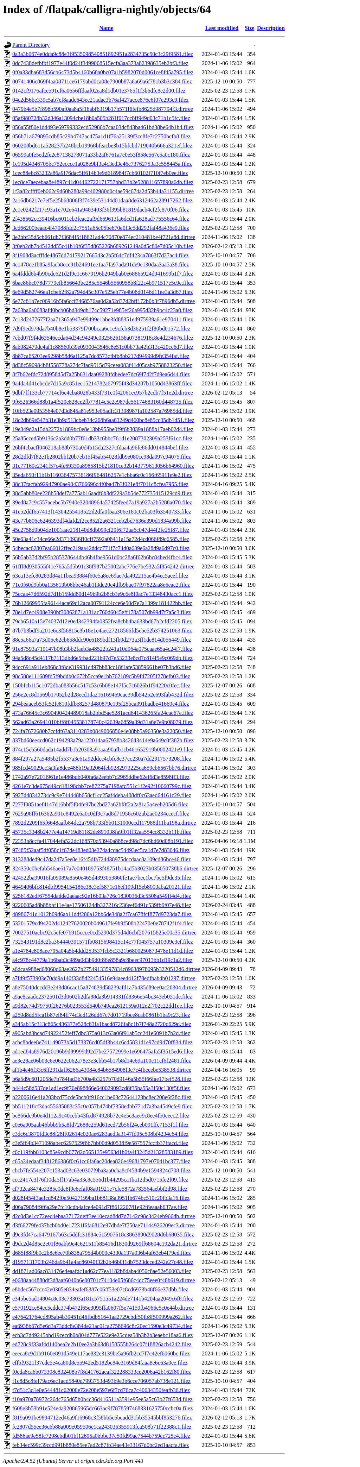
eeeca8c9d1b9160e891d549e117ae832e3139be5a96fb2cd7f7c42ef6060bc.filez (101, 1353)
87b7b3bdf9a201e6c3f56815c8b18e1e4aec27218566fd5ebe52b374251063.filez (102, 631)
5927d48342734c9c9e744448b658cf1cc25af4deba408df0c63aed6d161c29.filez (101, 795)
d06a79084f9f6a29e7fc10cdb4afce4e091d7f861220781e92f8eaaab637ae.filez (99, 1207)
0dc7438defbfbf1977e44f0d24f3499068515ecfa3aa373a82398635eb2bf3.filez (100, 63)
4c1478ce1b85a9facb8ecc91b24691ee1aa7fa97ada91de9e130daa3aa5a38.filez (100, 264)
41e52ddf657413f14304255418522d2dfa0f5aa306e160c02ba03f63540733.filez (101, 512)
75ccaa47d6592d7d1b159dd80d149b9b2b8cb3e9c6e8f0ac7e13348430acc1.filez (102, 594)
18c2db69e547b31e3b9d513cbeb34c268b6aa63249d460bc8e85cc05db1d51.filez (103, 420)
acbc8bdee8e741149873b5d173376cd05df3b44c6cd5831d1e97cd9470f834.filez (102, 1042)
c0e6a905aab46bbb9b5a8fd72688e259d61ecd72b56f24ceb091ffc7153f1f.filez (100, 1125)
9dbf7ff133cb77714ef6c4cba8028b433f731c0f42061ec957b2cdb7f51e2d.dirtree (102, 393)
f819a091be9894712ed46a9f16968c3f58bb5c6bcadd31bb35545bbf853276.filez (102, 1418)
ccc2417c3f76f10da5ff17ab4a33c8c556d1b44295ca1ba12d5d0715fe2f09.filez (100, 1180)
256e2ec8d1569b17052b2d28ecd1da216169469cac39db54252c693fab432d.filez (103, 695)
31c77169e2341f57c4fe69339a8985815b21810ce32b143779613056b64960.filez (103, 466)
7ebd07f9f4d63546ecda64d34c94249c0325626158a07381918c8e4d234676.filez (102, 338)
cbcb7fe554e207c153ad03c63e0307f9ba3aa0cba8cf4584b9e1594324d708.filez (101, 1170)
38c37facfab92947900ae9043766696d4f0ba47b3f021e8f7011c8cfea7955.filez (100, 484)
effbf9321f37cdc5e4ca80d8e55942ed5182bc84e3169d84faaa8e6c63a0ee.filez (100, 1363)
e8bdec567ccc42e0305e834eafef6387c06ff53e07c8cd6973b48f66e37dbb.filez (100, 1289)
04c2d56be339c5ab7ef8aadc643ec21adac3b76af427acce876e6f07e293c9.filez (100, 100)
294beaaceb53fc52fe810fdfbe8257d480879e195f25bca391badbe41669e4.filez (100, 704)
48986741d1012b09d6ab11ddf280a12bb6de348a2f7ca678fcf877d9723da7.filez (102, 914)
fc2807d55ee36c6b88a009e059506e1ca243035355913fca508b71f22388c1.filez (102, 1427)
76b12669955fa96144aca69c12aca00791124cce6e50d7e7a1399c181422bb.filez (102, 603)
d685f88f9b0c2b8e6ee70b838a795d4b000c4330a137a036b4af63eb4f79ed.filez (101, 1253)
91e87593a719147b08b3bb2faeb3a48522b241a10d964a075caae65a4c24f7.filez (102, 649)
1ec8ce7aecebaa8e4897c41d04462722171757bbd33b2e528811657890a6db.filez (102, 182)
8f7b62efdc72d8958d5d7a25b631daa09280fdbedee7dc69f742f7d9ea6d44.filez (101, 374)
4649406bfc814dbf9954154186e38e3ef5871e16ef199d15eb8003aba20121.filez (102, 887)
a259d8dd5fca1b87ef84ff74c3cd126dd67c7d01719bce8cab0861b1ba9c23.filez (101, 1015)
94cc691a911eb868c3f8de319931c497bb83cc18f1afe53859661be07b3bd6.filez (101, 667)
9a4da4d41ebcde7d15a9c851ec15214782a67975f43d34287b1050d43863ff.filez (102, 383)
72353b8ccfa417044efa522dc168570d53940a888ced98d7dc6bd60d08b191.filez (102, 841)
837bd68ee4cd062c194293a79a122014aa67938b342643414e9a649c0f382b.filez (103, 740)
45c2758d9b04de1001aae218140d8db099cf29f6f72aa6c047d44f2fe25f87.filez (100, 530)
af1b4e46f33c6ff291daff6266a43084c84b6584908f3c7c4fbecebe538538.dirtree (101, 1070)
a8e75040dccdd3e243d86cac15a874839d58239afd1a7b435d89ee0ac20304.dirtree (104, 987)
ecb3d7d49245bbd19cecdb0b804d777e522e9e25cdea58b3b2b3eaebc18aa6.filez (102, 1335)
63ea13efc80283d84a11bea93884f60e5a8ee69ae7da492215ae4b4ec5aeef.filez (100, 576)
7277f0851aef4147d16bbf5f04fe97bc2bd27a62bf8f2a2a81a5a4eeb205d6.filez (100, 804)
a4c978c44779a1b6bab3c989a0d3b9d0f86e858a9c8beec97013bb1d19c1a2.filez (102, 960)
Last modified (222, 28)
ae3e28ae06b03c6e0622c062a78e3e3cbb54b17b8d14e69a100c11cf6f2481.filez (101, 1061)
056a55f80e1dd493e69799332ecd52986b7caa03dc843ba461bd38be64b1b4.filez (103, 127)
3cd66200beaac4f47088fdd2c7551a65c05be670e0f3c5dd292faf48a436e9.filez (100, 228)
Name (106, 28)
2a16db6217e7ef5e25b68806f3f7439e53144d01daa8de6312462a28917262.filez (102, 200)
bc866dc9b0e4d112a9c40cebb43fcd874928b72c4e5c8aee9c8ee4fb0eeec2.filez (100, 1116)
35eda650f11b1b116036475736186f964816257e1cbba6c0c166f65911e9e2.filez (102, 475)
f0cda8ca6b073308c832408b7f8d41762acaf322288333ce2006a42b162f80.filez (101, 1372)
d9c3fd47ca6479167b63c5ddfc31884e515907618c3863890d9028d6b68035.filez (103, 1235)
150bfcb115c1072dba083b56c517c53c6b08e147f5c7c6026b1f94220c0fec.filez (101, 685)
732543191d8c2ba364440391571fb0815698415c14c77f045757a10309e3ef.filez (102, 942)
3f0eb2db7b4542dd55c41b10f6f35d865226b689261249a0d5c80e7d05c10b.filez (102, 246)
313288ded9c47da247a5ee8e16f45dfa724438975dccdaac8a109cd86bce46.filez (101, 859)
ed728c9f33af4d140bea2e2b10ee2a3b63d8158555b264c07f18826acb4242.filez (102, 1344)
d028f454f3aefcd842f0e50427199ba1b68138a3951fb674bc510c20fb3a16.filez (100, 1198)
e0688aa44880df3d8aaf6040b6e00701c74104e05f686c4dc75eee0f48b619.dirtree (103, 1280)
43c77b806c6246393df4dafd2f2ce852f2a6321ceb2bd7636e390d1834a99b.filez (101, 521)
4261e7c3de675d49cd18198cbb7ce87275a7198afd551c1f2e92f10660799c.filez (102, 786)
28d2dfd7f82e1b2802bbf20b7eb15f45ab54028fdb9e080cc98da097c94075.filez (101, 457)
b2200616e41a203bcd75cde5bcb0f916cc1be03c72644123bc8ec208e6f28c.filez (102, 1097)
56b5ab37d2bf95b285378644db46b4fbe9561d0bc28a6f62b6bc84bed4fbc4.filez (102, 557)
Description (271, 28)
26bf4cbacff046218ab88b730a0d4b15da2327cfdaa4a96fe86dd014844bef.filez (100, 448)
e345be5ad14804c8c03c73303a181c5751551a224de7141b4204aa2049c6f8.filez (102, 1299)
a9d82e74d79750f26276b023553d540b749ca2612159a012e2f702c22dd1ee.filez (102, 1006)
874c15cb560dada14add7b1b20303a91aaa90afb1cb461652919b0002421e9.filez (102, 750)
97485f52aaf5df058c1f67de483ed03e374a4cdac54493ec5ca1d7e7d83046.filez (100, 850)
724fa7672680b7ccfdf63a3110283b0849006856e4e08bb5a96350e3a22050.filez (102, 731)
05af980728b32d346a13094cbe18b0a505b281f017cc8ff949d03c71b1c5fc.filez (101, 118)
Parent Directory (31, 45)
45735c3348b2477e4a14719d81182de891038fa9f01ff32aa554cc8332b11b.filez (101, 832)
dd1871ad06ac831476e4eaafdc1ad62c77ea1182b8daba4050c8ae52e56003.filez (101, 1271)
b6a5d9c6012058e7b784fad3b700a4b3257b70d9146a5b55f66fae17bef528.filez (102, 1079)
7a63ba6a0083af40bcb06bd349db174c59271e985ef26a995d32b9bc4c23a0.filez (102, 310)
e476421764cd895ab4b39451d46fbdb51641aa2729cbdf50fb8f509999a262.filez (102, 1317)
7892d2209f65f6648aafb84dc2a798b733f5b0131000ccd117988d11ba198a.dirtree (104, 823)
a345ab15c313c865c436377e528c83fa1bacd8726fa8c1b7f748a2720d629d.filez (101, 1024)
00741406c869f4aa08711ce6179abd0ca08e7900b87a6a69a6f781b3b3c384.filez (102, 81)
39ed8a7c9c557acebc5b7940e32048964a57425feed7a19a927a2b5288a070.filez (102, 502)
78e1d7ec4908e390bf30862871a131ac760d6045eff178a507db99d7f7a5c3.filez (101, 612)
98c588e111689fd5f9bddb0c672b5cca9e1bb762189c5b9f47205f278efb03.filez (101, 676)
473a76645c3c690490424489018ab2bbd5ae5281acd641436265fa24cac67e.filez (102, 713)
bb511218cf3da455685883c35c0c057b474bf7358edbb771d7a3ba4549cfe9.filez (102, 1106)
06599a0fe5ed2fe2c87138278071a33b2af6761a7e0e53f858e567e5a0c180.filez (101, 155)
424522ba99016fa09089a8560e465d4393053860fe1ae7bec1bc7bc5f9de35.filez (102, 878)
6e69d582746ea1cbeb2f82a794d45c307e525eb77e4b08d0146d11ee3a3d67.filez (102, 292)
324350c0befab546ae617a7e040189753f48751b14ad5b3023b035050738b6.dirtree (105, 868)
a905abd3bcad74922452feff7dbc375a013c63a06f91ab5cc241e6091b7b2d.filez (101, 1033)
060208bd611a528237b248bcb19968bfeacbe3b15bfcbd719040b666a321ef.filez (102, 146)
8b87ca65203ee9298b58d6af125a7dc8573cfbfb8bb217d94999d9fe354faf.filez (100, 356)
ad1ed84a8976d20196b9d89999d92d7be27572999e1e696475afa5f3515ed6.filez (102, 1051)
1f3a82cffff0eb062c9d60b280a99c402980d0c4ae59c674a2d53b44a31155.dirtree (103, 191)
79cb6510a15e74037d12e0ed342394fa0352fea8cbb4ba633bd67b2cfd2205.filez (102, 621)
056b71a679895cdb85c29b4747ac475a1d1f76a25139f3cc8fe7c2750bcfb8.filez (101, 136)
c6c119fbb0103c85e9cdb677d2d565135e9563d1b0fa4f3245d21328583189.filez (102, 1152)
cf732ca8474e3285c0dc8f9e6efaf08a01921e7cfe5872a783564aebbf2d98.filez (99, 1189)
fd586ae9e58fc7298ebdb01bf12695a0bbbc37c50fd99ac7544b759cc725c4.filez (101, 1436)
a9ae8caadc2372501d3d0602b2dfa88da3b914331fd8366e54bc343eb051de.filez (102, 997)
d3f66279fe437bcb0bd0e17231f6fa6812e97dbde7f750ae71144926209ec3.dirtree (103, 1225)
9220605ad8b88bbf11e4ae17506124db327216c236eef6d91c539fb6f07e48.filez (101, 905)
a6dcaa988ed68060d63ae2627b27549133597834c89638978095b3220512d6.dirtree (106, 969)
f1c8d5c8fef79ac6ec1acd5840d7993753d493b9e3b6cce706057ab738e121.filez (101, 1381)
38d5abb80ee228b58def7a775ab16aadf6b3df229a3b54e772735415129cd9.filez (102, 493)
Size (250, 28)
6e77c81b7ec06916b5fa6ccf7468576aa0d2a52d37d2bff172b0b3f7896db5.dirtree (103, 301)
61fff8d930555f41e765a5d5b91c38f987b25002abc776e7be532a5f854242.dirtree (103, 566)
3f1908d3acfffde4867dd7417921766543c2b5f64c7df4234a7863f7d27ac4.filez (100, 255)
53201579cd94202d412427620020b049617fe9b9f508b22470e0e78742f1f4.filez (102, 923)
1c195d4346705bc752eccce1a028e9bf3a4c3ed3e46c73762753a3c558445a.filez (102, 164)
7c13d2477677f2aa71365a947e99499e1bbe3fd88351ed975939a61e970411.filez (102, 319)
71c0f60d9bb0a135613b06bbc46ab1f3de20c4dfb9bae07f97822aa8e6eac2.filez (101, 585)
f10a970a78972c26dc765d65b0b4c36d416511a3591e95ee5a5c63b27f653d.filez (102, 1399)
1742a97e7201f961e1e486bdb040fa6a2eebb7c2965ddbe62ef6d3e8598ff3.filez (100, 777)
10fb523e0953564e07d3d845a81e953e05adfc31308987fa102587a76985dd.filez (102, 411)
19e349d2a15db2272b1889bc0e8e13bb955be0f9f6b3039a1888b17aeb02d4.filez (102, 429)
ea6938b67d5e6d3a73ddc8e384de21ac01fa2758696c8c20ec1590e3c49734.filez (102, 1326)
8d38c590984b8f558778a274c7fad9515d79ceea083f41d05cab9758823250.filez (102, 365)
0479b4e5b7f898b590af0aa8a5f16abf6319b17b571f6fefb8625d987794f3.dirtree (102, 109)
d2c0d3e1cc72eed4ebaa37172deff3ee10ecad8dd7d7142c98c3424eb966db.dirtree (103, 1216)
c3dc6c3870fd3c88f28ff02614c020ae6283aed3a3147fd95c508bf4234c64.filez (100, 1134)
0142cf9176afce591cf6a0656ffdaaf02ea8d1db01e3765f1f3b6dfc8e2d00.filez (98, 91)
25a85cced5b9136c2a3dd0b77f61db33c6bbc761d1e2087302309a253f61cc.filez (102, 438)
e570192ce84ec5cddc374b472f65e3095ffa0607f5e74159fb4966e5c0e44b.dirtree (103, 1308)
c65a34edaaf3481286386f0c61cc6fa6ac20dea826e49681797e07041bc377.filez (101, 1161)
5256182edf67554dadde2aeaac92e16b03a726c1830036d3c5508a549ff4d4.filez (101, 896)
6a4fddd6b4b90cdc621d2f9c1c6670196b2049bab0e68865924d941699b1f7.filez (102, 274)
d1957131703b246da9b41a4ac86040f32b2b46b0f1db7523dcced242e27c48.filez (102, 1262)
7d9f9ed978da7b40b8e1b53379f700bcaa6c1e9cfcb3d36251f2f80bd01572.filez (101, 329)
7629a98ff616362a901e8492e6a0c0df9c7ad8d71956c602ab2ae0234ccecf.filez (100, 814)
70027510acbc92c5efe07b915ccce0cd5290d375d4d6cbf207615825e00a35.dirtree (104, 933)
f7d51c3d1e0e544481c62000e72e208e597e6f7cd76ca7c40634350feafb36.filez (101, 1390)
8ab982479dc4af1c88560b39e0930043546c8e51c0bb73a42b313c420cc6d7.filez (102, 347)
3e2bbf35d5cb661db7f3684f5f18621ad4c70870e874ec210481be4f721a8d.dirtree (103, 237)
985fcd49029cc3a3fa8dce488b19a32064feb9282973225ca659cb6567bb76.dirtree (104, 768)
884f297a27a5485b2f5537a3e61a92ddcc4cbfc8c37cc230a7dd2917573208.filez (101, 759)
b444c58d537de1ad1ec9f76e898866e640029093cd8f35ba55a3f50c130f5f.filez (101, 1088)
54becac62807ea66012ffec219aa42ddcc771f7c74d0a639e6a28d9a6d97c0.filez (100, 548)
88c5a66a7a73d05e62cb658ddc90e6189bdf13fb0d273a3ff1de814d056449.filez (101, 640)
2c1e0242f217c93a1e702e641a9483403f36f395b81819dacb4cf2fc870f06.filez (100, 210)
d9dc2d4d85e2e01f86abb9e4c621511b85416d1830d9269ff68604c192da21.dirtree (104, 1244)
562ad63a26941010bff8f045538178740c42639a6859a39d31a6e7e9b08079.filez (102, 722)
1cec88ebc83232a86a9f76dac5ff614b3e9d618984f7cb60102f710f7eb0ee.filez (100, 173)
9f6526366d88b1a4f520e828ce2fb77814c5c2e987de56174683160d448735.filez (102, 402)
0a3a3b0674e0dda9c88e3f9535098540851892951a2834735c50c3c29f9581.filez (102, 54)
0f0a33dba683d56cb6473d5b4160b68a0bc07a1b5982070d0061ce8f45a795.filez (102, 72)
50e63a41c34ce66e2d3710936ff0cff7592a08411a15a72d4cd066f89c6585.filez (100, 539)
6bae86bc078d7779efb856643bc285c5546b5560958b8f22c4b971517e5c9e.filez (102, 283)
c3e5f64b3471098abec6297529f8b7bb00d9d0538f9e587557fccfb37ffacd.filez (100, 1143)
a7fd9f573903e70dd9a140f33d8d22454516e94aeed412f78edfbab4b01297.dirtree (103, 978)
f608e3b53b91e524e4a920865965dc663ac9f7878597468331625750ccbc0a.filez (102, 1408)
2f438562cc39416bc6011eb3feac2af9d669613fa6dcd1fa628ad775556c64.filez (100, 219)
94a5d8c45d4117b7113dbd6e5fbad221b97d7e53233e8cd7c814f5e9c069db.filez (102, 658)
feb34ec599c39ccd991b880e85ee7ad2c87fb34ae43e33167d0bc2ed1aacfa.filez (100, 1445)
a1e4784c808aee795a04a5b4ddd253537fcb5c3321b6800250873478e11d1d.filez (102, 951)
